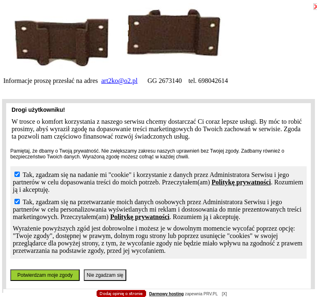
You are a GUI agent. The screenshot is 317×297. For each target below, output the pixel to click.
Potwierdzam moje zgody (45, 275)
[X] (224, 294)
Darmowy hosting (166, 294)
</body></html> (158, 41)
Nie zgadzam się (105, 275)
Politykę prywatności (241, 182)
